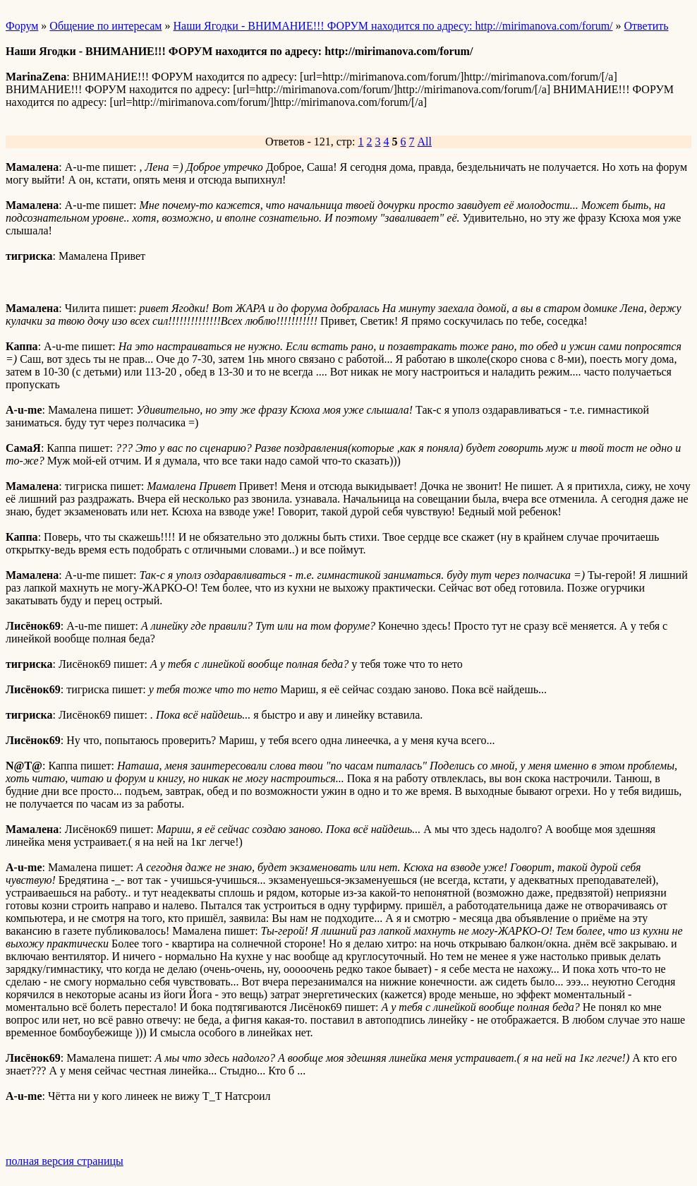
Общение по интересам (105, 26)
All (425, 142)
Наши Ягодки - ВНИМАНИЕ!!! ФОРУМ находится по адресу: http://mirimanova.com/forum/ (393, 26)
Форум (22, 26)
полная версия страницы (64, 1161)
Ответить (646, 26)
